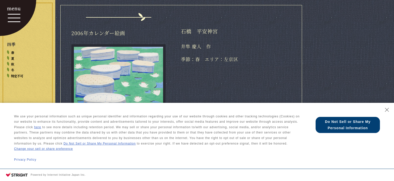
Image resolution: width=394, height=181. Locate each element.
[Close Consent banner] (386, 109)
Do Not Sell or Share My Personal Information (100, 143)
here (37, 127)
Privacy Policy (25, 159)
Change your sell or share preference (43, 149)
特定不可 (17, 76)
